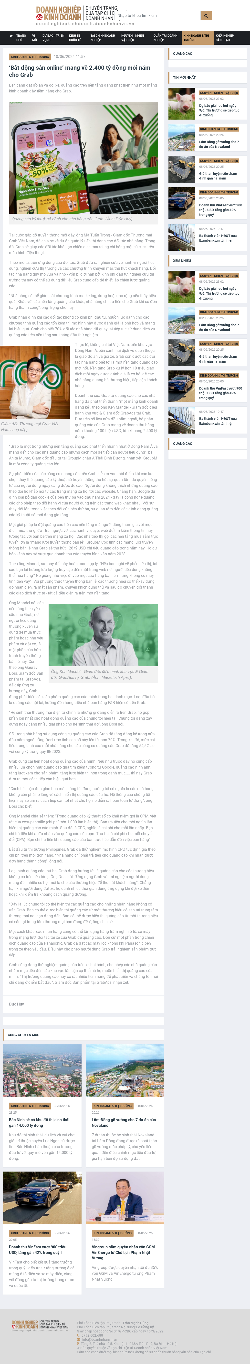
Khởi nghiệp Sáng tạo (225, 38)
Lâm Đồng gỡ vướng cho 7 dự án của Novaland (124, 1123)
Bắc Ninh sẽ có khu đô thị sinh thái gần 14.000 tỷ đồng (39, 1123)
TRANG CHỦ (21, 38)
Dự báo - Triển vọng (53, 38)
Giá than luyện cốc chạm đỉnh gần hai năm (218, 176)
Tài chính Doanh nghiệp (103, 38)
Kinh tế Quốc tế (75, 38)
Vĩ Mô (34, 38)
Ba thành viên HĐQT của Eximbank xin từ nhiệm (218, 238)
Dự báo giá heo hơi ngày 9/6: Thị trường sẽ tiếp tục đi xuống (219, 110)
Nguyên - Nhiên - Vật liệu (133, 38)
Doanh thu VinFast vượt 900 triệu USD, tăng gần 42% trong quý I (37, 1250)
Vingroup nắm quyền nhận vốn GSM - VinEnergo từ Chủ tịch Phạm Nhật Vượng (124, 1252)
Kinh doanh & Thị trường (196, 38)
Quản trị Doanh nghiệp (165, 38)
